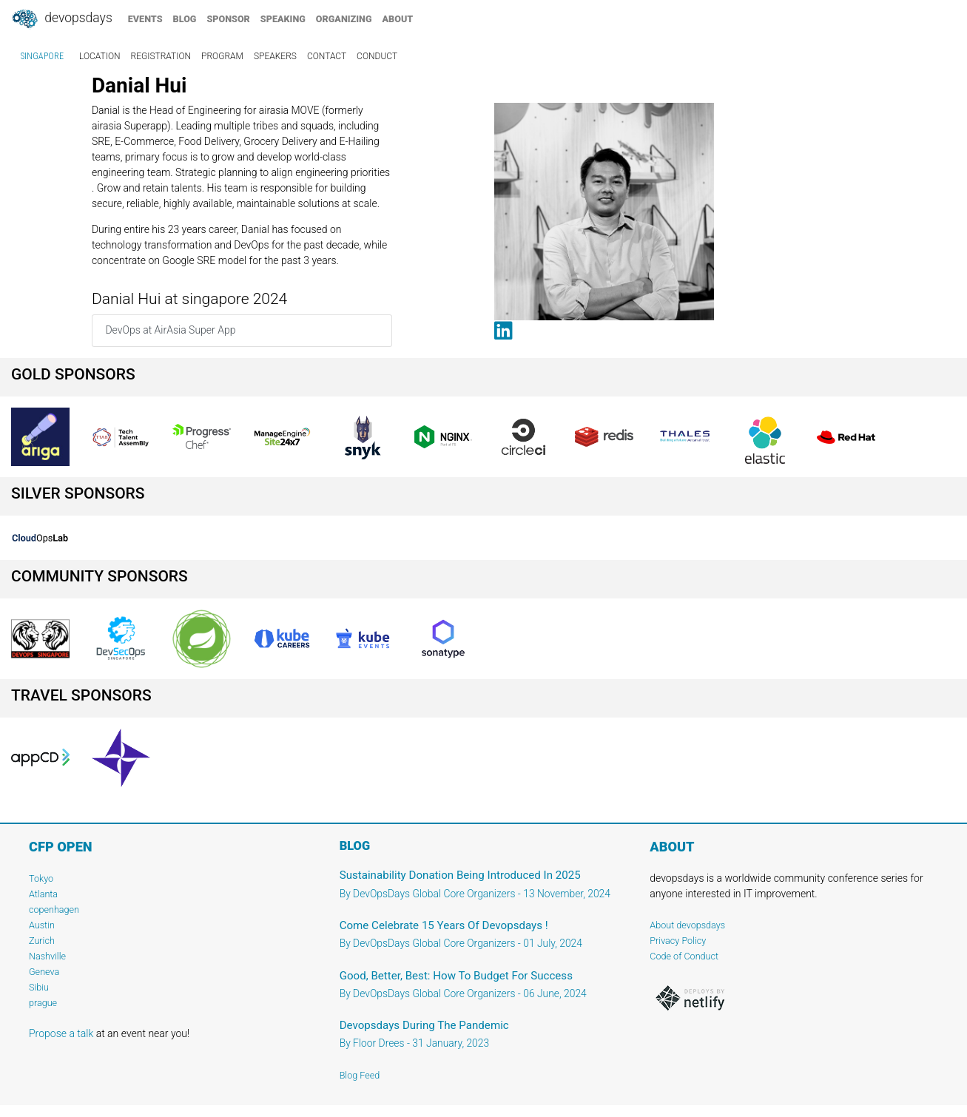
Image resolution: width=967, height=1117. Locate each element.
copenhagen (54, 909)
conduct (377, 56)
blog (185, 18)
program (222, 56)
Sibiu (39, 987)
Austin (42, 925)
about (398, 18)
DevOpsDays (61, 19)
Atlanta (43, 894)
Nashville (47, 956)
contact (326, 56)
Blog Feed (360, 1075)
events (145, 18)
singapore (42, 56)
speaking (283, 18)
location (100, 56)
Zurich (42, 940)
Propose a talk (61, 1033)
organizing (344, 18)
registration (161, 56)
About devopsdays (687, 925)
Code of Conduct (684, 956)
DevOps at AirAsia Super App (170, 330)
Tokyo (41, 878)
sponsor (227, 18)
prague (43, 1002)
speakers (275, 56)
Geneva (44, 971)
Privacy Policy (678, 940)
